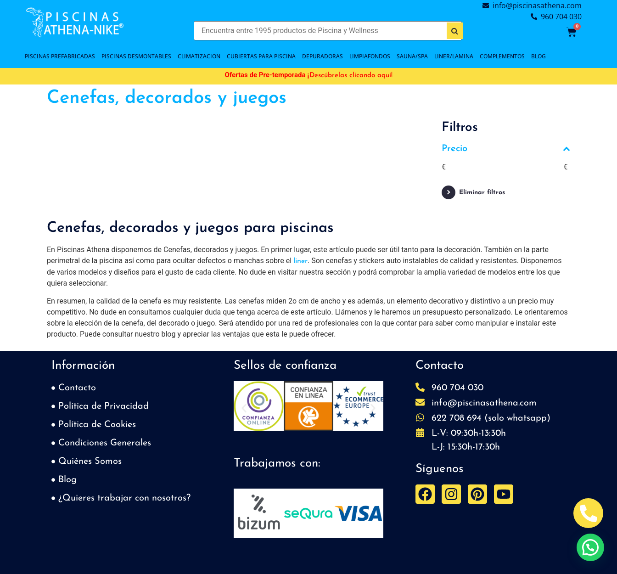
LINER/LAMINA (453, 56)
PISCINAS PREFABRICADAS (60, 56)
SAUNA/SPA (412, 56)
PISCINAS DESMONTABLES (136, 56)
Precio (506, 148)
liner (300, 261)
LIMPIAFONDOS (369, 56)
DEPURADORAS (322, 56)
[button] (244, 408)
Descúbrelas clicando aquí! (351, 75)
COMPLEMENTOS (502, 56)
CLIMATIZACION (199, 56)
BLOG (538, 56)
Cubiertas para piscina (261, 56)
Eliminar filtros (482, 192)
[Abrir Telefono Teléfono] (588, 513)
